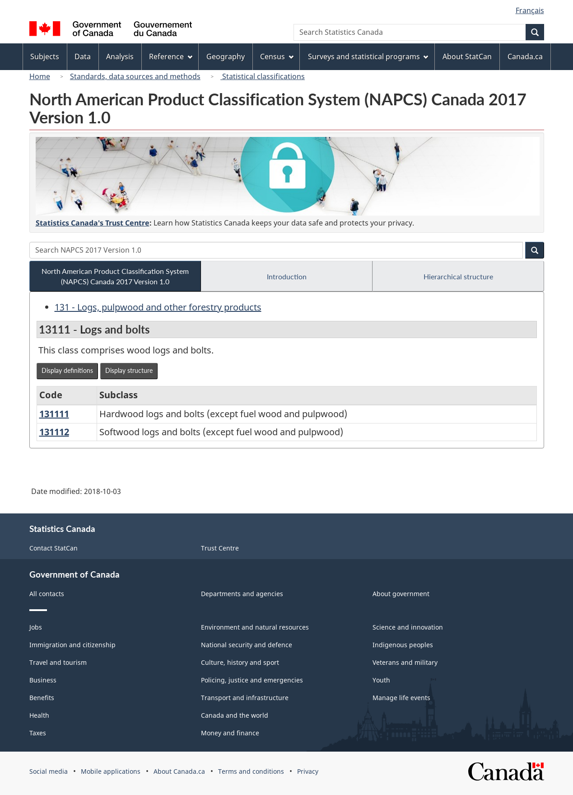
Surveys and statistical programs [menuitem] (368, 56)
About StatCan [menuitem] (467, 56)
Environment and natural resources (255, 627)
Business (42, 680)
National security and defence (246, 644)
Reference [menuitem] (170, 56)
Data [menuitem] (83, 56)
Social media (48, 771)
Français (530, 10)
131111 (54, 414)
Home (39, 76)
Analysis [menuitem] (120, 56)
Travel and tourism (58, 662)
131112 (54, 432)
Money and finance (230, 733)
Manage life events (401, 697)
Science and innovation (408, 627)
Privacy (307, 771)
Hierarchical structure (458, 276)
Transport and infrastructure (245, 697)
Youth (381, 680)
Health (39, 715)
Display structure (129, 370)
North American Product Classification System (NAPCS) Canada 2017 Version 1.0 (115, 276)
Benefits (41, 697)
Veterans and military (405, 662)
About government (401, 593)
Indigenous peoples (403, 644)
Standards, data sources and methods (135, 76)
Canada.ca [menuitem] (525, 56)
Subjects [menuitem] (44, 56)
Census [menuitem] (276, 56)
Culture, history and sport (240, 662)
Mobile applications (110, 771)
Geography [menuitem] (225, 56)
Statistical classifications (262, 76)
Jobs (35, 627)
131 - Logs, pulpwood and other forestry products (158, 307)
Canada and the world (234, 715)
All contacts (46, 593)
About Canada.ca (179, 771)
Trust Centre (220, 548)
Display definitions (67, 370)
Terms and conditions (251, 771)
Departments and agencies (242, 593)
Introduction (287, 276)
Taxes (37, 733)
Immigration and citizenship (72, 644)
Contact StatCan (53, 548)
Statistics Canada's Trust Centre (92, 223)
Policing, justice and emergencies (252, 680)
